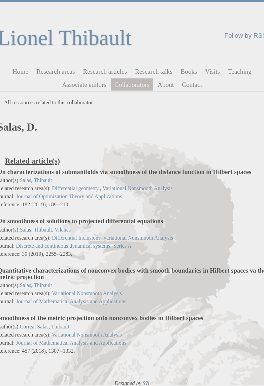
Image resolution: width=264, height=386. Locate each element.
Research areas (55, 71)
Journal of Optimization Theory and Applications (69, 196)
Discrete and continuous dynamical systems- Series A (74, 246)
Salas (25, 180)
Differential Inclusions (76, 238)
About (166, 84)
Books (188, 71)
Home (20, 71)
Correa (27, 326)
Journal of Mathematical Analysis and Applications (71, 301)
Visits (212, 71)
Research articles (105, 71)
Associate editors (84, 84)
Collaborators (132, 84)
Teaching (240, 71)
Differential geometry (76, 188)
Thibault (43, 180)
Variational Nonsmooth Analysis (138, 188)
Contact (192, 84)
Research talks (153, 71)
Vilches (63, 230)
